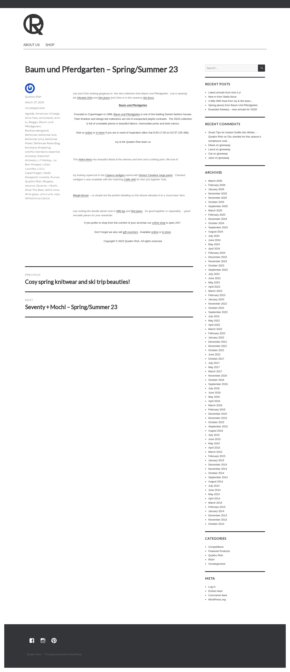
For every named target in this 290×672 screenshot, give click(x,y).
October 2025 (216, 201)
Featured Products (219, 551)
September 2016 (218, 384)
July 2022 (214, 316)
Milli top (120, 211)
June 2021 (214, 354)
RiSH (211, 559)
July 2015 (214, 434)
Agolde (29, 113)
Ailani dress (85, 159)
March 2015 (215, 451)
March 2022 (215, 329)
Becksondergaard (37, 130)
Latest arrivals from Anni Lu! (224, 92)
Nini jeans (104, 97)
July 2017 (214, 362)
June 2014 (214, 489)
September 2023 (218, 269)
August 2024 (215, 231)
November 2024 (217, 218)
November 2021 (217, 345)
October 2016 (216, 379)
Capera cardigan (115, 175)
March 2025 (215, 210)
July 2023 (214, 273)
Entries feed (215, 591)
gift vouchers (130, 232)
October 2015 (216, 422)
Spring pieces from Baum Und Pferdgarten (233, 105)
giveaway (225, 145)
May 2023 (214, 282)
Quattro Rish (33, 96)
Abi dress (148, 97)
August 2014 (215, 481)
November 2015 (217, 417)
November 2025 (217, 197)
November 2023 (217, 261)
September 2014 (218, 477)
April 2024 (214, 248)
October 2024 (216, 223)
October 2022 (216, 307)
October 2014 (216, 473)
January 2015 (216, 460)
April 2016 (214, 401)
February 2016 (216, 409)
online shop (159, 222)
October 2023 (216, 265)
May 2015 (214, 443)
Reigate (48, 181)
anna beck (46, 117)
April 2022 (214, 324)
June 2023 (214, 278)
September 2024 (218, 227)
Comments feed (217, 595)
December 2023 (217, 257)
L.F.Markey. (44, 160)
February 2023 (216, 295)
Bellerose (31, 134)
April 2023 (214, 286)
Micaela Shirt (84, 97)
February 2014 (216, 506)
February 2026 (216, 185)
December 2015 (217, 413)
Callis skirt (130, 179)
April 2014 (214, 498)
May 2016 (214, 396)
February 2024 (216, 252)
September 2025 (218, 206)
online (88, 132)
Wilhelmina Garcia (37, 198)
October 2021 (216, 350)
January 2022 (216, 337)
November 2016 (217, 375)
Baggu (33, 122)
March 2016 (215, 405)
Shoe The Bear (34, 189)
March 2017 (215, 371)
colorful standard (36, 151)
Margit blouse (81, 195)
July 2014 (214, 485)
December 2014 (217, 464)
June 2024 (214, 240)
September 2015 (218, 426)
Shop (49, 45)
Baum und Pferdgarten (127, 114)
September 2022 (218, 312)
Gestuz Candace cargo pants (156, 175)
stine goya (31, 194)
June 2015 (214, 439)
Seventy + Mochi (46, 185)
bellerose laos (47, 134)
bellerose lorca (34, 139)
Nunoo (54, 177)
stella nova (52, 189)
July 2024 (214, 235)
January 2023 (216, 299)
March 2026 (215, 180)
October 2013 (216, 523)
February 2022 (216, 333)
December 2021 (217, 341)
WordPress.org (217, 599)
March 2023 (215, 290)
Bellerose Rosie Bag (47, 143)
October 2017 (216, 358)
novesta (44, 177)
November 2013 (217, 519)
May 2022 (214, 320)
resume (30, 185)
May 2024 (214, 244)
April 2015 (214, 447)
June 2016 (214, 392)
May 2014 (214, 494)
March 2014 (215, 502)
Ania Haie (31, 117)
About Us (31, 45)
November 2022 (217, 303)
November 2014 (217, 468)
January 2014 (216, 511)
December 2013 (217, 515)
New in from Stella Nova (222, 96)
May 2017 (214, 367)
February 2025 (216, 214)
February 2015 (216, 456)
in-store (100, 132)
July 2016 (214, 388)
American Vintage (48, 113)
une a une (46, 194)
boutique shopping (38, 147)
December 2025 (217, 193)
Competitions (216, 546)
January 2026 (216, 189)
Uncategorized (35, 108)
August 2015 (215, 430)
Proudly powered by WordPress (63, 654)
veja (57, 194)
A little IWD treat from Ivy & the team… (230, 100)
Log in (211, 586)
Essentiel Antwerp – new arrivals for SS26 (232, 109)
